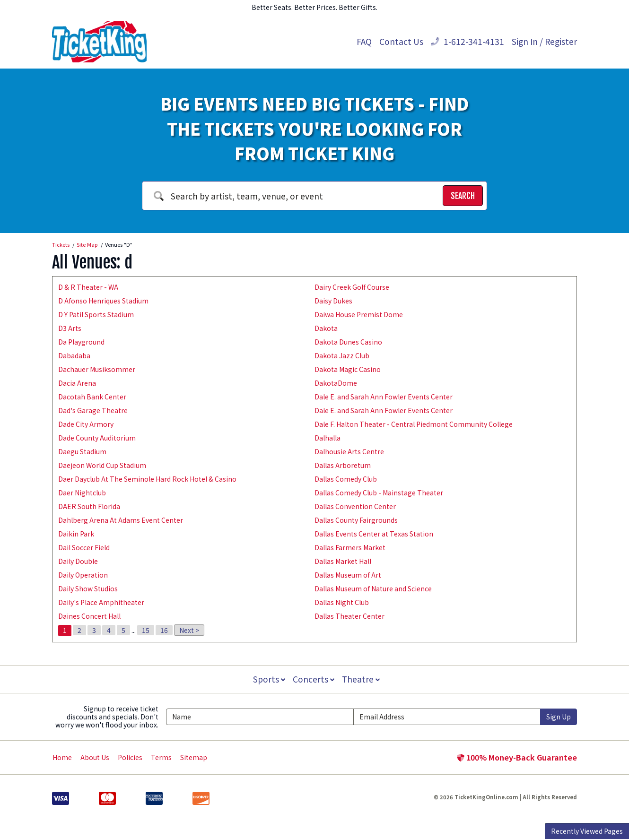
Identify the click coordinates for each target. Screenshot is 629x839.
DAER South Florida (89, 506)
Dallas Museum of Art (347, 575)
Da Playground (81, 341)
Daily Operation (83, 575)
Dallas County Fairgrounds (356, 520)
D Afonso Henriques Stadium (103, 300)
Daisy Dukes (333, 300)
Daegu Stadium (82, 451)
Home (62, 757)
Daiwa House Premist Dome (358, 314)
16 (164, 630)
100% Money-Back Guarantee (517, 757)
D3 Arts (69, 328)
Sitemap (193, 757)
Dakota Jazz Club (341, 355)
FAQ (364, 41)
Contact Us (401, 41)
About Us (94, 757)
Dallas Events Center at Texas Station (373, 533)
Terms (161, 757)
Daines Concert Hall (89, 616)
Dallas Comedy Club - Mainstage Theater (378, 492)
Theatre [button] (361, 679)
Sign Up (558, 716)
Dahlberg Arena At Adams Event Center (120, 520)
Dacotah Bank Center (92, 396)
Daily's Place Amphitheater (101, 602)
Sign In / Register (544, 41)
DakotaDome (335, 383)
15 (145, 630)
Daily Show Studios (88, 588)
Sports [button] (268, 679)
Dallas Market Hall (342, 561)
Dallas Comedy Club (345, 479)
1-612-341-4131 (467, 41)
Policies (130, 757)
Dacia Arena (77, 383)
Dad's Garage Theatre (93, 410)
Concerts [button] (313, 679)
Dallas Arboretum (342, 465)
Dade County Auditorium (97, 437)
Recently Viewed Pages (587, 831)
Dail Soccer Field (84, 547)
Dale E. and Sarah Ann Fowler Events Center (383, 396)
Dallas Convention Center (355, 506)
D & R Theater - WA (88, 287)
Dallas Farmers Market (349, 547)
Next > (189, 630)
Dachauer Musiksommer (96, 369)
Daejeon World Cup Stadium (102, 465)
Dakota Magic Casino (347, 369)
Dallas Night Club (341, 602)
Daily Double (78, 561)
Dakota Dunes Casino (348, 341)
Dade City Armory (86, 424)
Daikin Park (76, 533)
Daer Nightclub (82, 492)
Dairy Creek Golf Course (351, 287)
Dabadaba (74, 355)
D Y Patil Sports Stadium (96, 314)
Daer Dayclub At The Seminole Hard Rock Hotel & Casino (147, 479)
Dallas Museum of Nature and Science (373, 588)
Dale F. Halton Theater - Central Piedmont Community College (413, 424)
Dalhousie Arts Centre (349, 451)
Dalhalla (327, 437)
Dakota (326, 328)
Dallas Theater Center (349, 616)
